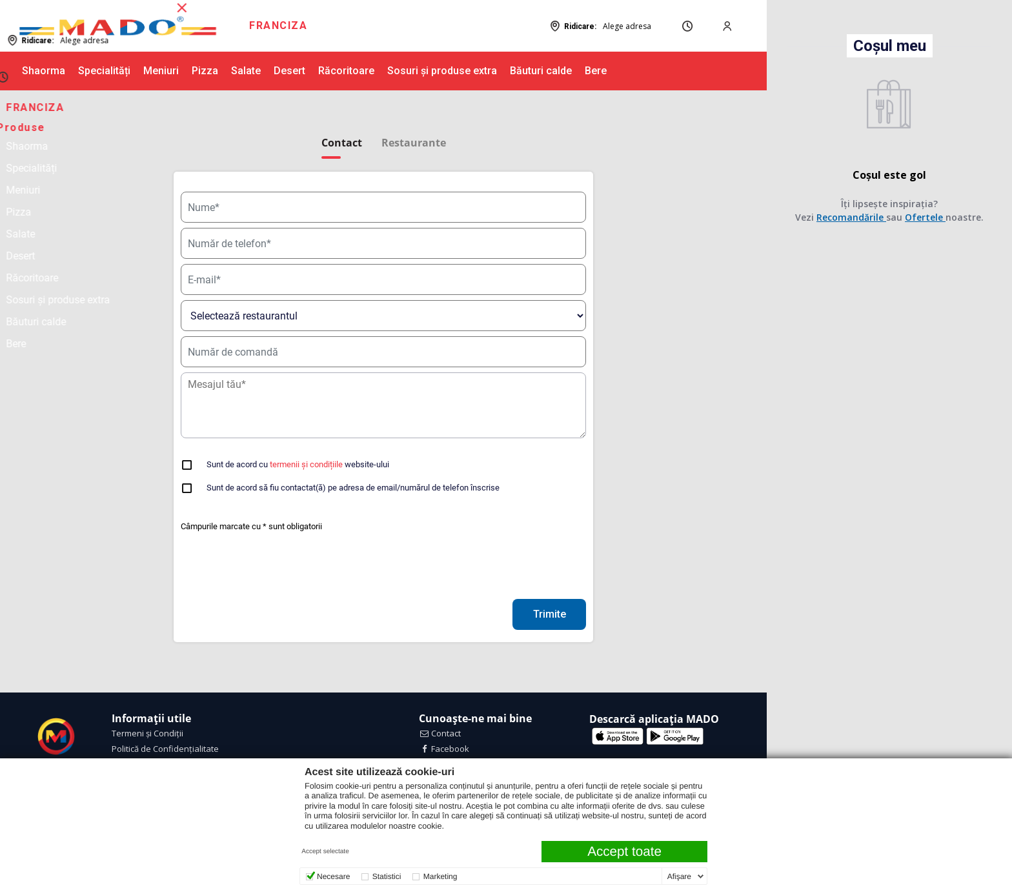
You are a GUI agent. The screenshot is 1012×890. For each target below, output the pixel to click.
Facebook (444, 748)
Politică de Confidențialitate (165, 748)
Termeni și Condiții (147, 733)
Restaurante (413, 143)
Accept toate (624, 851)
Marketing (440, 876)
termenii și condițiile (306, 464)
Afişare (679, 876)
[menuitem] (278, 26)
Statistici (386, 876)
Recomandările (852, 217)
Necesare (333, 876)
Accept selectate (325, 851)
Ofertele (926, 217)
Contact (440, 733)
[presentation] (279, 568)
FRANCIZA (278, 25)
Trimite (549, 614)
